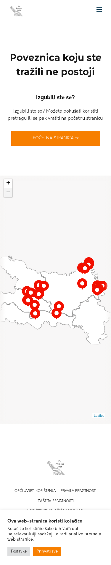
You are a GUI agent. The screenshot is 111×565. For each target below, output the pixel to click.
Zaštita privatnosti (56, 501)
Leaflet (99, 415)
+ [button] (8, 183)
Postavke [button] (19, 551)
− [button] (8, 192)
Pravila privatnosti (78, 491)
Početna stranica (55, 138)
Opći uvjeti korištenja (35, 491)
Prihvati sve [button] (47, 551)
